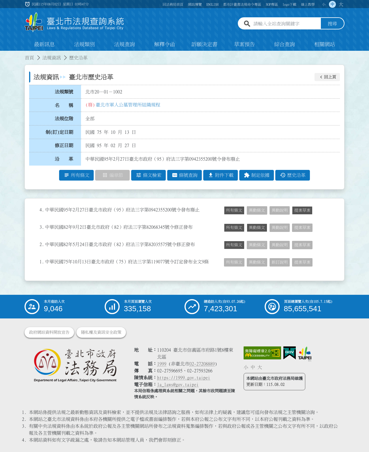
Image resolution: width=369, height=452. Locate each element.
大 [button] (341, 4)
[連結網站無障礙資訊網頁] (262, 353)
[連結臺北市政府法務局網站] (75, 365)
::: (3, 54)
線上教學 (308, 4)
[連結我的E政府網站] (289, 353)
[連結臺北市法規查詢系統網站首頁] (74, 22)
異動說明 (280, 210)
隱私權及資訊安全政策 (101, 332)
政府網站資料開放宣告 (49, 332)
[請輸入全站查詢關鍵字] (286, 23)
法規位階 (64, 118)
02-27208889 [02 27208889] (202, 363)
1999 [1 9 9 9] (161, 363)
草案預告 (244, 44)
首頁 (29, 57)
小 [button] (323, 4)
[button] (327, 77)
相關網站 (324, 44)
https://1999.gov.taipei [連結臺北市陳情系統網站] (183, 377)
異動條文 (257, 210)
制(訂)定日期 (59, 132)
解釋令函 (164, 44)
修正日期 (64, 145)
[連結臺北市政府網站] (304, 353)
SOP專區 (272, 4)
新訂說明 (280, 262)
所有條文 (234, 210)
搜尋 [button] (332, 24)
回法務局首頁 (173, 4)
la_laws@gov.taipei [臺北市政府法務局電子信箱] (178, 384)
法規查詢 (124, 44)
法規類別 (84, 44)
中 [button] (332, 4)
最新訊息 (44, 44)
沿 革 (64, 159)
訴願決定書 (204, 44)
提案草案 (302, 210)
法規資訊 (51, 57)
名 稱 (64, 105)
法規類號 (64, 91)
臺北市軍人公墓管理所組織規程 (128, 104)
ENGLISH (212, 4)
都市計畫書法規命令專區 (242, 4)
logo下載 (289, 4)
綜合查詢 (284, 44)
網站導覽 (195, 4)
